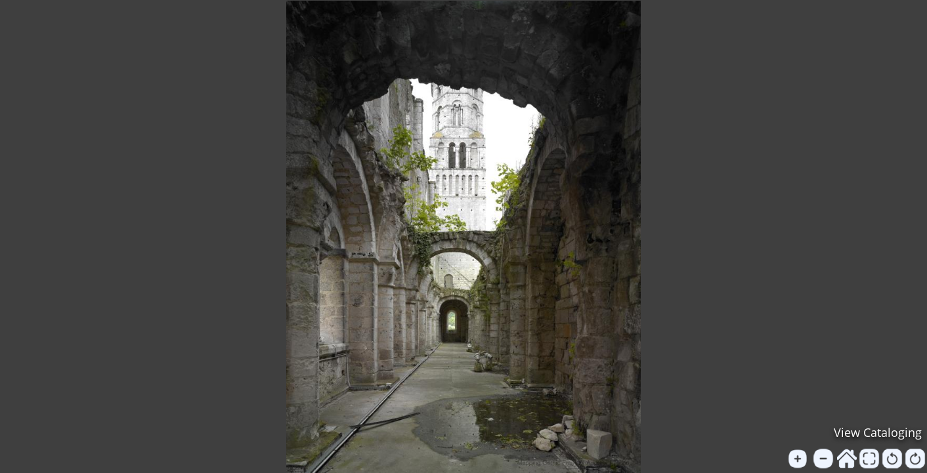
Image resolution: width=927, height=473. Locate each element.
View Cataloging (878, 432)
